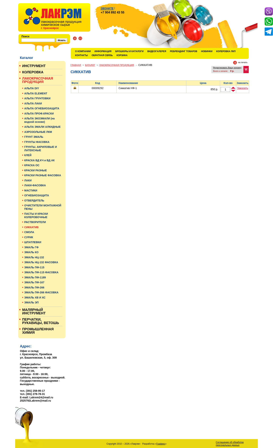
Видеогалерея (156, 51)
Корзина (122, 55)
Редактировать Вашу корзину (227, 68)
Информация (103, 51)
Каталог (90, 65)
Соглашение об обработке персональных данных (230, 443)
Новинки (207, 51)
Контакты (81, 55)
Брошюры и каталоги (129, 51)
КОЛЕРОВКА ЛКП (225, 51)
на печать (242, 62)
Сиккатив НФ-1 (127, 88)
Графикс (160, 444)
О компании (83, 51)
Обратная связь (102, 55)
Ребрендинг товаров (183, 51)
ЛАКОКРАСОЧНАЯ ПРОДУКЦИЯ (116, 65)
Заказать (242, 88)
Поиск (25, 36)
